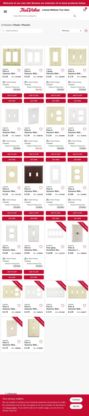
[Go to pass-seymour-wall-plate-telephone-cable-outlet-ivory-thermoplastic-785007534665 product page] (11, 334)
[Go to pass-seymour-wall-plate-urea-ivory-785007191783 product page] (55, 133)
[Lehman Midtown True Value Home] (30, 10)
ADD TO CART (12, 95)
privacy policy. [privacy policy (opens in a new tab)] (11, 408)
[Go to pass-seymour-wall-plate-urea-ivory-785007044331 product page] (77, 75)
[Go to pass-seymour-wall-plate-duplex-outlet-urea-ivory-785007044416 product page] (77, 192)
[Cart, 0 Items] (84, 10)
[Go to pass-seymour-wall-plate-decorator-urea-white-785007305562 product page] (55, 192)
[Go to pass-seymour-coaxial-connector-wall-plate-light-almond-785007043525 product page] (77, 251)
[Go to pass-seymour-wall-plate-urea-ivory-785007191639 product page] (77, 298)
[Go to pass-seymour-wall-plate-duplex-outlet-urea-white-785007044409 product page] (11, 251)
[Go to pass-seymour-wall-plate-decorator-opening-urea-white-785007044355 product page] (33, 75)
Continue (76, 400)
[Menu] (5, 11)
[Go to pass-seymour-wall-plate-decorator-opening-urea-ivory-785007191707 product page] (11, 75)
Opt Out (76, 406)
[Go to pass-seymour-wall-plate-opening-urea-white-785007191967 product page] (55, 298)
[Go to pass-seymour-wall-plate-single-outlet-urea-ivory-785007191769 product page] (11, 192)
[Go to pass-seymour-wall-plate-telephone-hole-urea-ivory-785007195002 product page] (33, 334)
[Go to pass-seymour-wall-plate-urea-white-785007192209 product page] (77, 133)
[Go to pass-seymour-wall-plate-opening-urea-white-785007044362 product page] (11, 133)
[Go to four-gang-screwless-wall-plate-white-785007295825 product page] (55, 251)
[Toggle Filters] (86, 30)
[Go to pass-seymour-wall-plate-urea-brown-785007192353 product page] (33, 192)
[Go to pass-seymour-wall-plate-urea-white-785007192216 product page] (33, 298)
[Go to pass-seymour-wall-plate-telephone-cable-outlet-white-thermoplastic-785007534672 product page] (33, 133)
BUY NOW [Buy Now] (12, 101)
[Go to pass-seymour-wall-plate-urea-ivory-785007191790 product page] (11, 298)
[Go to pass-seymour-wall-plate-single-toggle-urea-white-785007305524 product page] (33, 251)
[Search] (74, 16)
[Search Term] (44, 16)
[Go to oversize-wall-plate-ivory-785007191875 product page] (55, 75)
